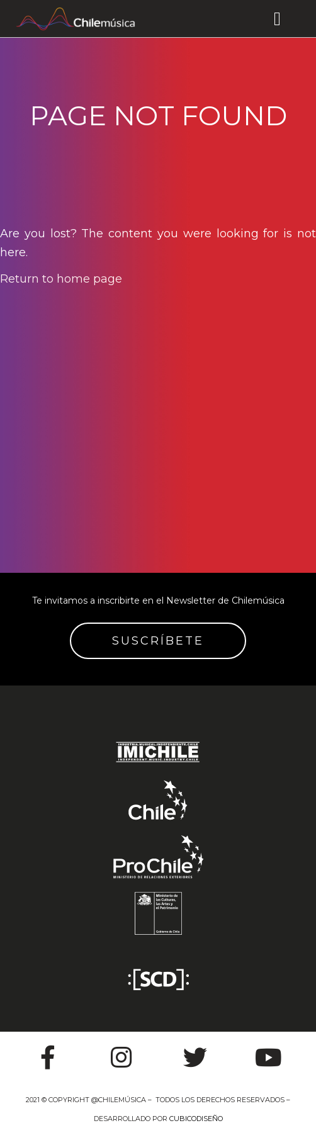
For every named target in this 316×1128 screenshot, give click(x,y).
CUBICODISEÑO (196, 1118)
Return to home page (61, 279)
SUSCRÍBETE (158, 641)
